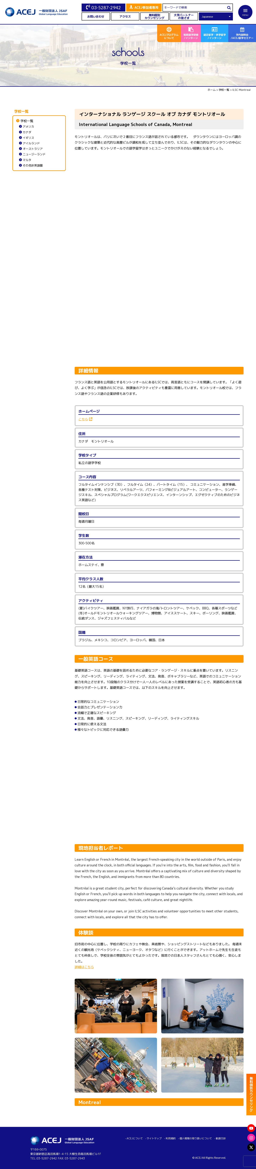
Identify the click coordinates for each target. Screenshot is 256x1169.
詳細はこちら (84, 967)
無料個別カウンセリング (154, 16)
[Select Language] (216, 16)
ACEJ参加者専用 (146, 7)
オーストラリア (33, 149)
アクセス (125, 16)
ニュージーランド (34, 154)
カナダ (27, 132)
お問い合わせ (95, 16)
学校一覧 (26, 121)
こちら (83, 419)
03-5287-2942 (106, 7)
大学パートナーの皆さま (184, 16)
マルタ (27, 160)
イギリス (28, 138)
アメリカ (28, 126)
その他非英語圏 (33, 165)
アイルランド (31, 143)
